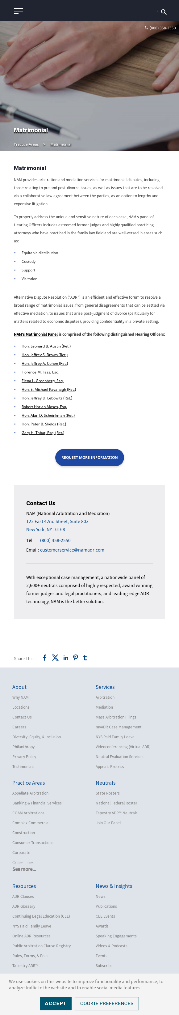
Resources (24, 885)
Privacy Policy (24, 756)
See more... (24, 869)
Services (105, 686)
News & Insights (114, 885)
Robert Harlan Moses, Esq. (44, 406)
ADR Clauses (23, 896)
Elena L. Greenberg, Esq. (43, 380)
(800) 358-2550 (55, 540)
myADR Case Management (119, 727)
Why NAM (20, 697)
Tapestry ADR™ (25, 965)
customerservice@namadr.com (72, 550)
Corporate (21, 852)
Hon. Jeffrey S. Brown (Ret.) (45, 354)
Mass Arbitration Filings (116, 717)
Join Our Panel (108, 822)
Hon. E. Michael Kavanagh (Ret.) (49, 389)
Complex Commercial (30, 822)
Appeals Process (110, 766)
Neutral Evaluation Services (120, 756)
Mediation (104, 707)
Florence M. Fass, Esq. (40, 372)
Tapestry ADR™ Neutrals (117, 813)
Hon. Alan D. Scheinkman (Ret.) (48, 415)
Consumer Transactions (32, 842)
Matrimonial (60, 144)
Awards (102, 926)
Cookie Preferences (107, 1003)
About (19, 686)
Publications (106, 906)
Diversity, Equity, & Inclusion (36, 737)
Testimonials (23, 766)
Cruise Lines (23, 862)
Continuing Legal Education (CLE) (41, 916)
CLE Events (105, 916)
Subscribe (104, 965)
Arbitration (105, 697)
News (101, 896)
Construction (23, 832)
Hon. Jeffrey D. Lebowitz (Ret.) (47, 398)
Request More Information (89, 457)
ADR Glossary (23, 906)
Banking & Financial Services (37, 803)
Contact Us (22, 717)
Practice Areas (26, 144)
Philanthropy (23, 746)
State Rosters (108, 793)
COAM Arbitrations (28, 813)
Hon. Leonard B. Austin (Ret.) (46, 346)
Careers (19, 727)
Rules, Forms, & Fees (30, 955)
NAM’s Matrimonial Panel (36, 334)
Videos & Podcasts (111, 946)
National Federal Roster (116, 803)
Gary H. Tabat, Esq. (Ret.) (43, 432)
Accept (56, 1003)
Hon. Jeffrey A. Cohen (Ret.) (45, 363)
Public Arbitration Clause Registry (41, 946)
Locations (20, 707)
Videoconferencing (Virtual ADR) (123, 746)
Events (101, 955)
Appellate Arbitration (30, 793)
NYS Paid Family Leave (115, 737)
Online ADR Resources (31, 936)
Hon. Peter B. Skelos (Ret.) (44, 424)
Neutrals (105, 782)
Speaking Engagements (116, 936)
